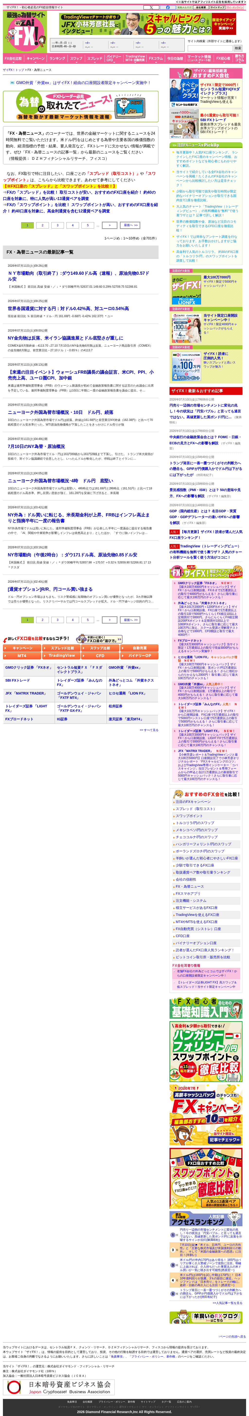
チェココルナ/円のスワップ (197, 837)
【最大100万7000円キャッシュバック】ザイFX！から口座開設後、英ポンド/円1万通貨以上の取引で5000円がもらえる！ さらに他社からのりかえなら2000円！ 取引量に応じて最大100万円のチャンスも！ (208, 668)
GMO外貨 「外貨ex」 (125, 667)
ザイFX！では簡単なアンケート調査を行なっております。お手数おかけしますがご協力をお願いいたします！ (206, 241)
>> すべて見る (149, 730)
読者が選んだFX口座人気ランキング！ (205, 950)
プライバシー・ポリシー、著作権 (116, 1401)
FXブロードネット (19, 719)
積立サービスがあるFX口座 (197, 908)
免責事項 (72, 1401)
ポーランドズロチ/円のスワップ (200, 851)
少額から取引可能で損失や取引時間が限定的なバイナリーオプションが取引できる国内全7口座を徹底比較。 (206, 196)
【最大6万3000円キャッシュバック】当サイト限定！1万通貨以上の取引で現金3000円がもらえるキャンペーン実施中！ (208, 646)
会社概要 (87, 1401)
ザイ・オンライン (151, 1407)
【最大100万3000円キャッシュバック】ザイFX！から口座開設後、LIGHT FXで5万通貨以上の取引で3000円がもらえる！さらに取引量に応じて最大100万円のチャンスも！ (207, 738)
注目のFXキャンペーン (193, 802)
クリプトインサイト (176, 1407)
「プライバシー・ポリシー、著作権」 (153, 1356)
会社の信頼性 (186, 879)
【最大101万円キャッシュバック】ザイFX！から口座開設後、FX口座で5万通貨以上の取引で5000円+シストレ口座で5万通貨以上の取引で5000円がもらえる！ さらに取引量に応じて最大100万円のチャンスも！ (208, 715)
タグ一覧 (166, 1401)
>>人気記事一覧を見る (227, 1303)
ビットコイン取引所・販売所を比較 (203, 957)
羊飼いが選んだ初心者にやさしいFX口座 (207, 858)
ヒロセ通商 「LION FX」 (128, 693)
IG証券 (62, 719)
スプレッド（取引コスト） (196, 809)
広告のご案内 (184, 1401)
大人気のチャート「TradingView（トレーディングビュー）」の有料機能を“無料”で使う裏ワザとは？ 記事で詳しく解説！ (207, 211)
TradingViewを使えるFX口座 (197, 915)
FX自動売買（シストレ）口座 (198, 929)
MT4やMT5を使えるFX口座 (197, 922)
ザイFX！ (195, 1407)
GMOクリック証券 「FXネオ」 (29, 667)
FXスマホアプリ (188, 893)
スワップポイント (189, 816)
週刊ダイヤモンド (129, 1407)
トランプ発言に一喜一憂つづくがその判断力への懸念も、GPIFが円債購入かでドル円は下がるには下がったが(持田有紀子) (211, 1293)
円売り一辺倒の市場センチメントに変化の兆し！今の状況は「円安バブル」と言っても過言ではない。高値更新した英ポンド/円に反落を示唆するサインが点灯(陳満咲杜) (211, 1235)
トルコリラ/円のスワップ (195, 823)
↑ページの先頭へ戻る (232, 1336)
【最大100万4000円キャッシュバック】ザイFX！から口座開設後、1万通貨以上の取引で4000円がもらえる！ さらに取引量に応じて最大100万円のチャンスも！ (208, 691)
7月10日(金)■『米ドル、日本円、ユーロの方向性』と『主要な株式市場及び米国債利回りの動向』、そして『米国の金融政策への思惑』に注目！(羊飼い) (210, 1250)
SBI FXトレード (17, 680)
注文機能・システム (191, 901)
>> (130, 225)
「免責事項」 (116, 1356)
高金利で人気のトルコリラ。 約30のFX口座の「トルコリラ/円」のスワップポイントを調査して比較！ (207, 256)
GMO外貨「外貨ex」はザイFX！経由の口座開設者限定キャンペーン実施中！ (83, 83)
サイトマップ (148, 1401)
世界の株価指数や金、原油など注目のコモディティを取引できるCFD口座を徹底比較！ (206, 226)
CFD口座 (183, 936)
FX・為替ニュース (190, 886)
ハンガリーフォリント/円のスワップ (203, 844)
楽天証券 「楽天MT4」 (126, 719)
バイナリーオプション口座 (196, 943)
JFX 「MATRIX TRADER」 (26, 693)
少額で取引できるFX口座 (195, 865)
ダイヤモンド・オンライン (101, 1407)
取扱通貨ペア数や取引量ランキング (203, 872)
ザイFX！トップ (13, 70)
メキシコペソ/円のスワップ (197, 830)
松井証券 (115, 706)
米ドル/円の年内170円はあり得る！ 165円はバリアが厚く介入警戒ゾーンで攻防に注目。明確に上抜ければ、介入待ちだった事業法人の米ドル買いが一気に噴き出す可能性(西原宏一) (210, 1265)
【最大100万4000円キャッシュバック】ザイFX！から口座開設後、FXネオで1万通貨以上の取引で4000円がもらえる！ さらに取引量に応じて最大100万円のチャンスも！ (208, 590)
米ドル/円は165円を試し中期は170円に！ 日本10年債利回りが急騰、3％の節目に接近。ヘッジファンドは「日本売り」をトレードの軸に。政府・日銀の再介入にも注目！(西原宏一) (210, 1280)
